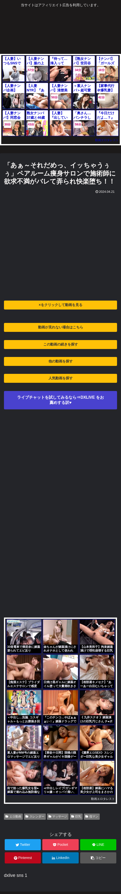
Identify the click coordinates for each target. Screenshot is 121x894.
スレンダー (34, 816)
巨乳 (76, 816)
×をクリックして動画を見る (60, 305)
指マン (91, 816)
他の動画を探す (60, 361)
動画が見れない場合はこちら (60, 327)
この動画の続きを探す (60, 344)
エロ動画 (13, 816)
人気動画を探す (60, 378)
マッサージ (57, 816)
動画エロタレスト (107, 140)
